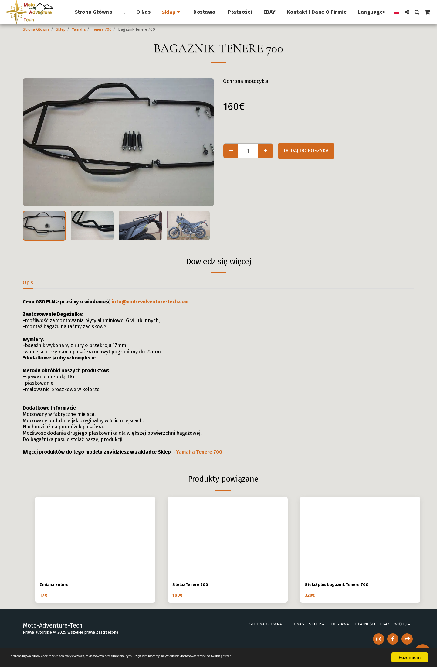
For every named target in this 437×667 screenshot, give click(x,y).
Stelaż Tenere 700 (193, 585)
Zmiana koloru (57, 585)
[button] (407, 12)
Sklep (61, 29)
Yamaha (79, 29)
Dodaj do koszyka (306, 151)
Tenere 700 (102, 29)
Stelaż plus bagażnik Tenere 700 (343, 585)
